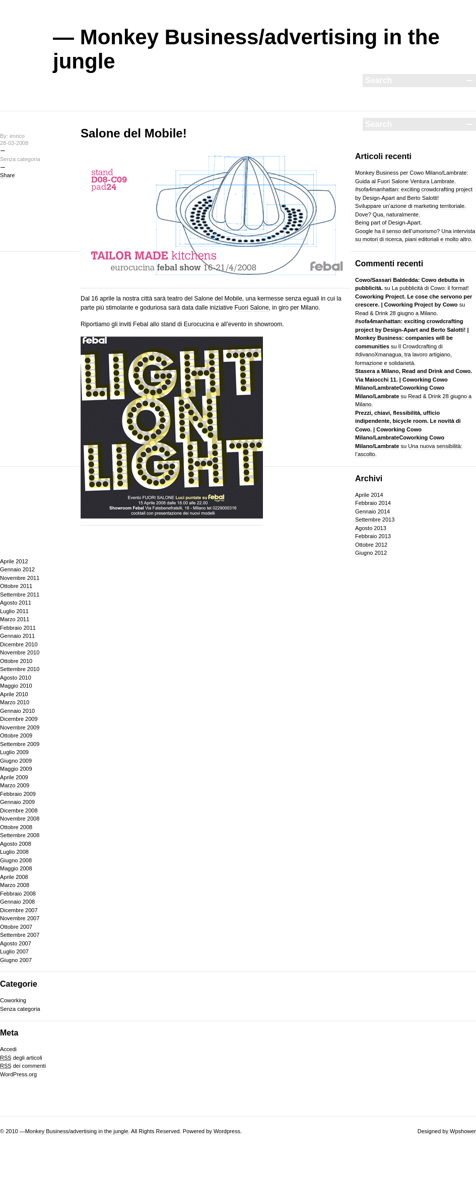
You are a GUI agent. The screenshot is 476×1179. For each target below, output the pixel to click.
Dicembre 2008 (19, 810)
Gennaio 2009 (17, 802)
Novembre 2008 (19, 819)
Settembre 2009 (19, 744)
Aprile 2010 (14, 694)
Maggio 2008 (16, 868)
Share (7, 175)
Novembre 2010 (19, 652)
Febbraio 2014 (373, 503)
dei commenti (23, 1066)
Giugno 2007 (16, 960)
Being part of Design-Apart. (388, 222)
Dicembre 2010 (19, 644)
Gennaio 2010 (17, 711)
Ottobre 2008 (16, 827)
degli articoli (21, 1058)
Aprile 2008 (14, 877)
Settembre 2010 (19, 669)
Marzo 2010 (14, 702)
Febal (140, 324)
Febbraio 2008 (18, 894)
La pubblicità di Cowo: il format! (430, 288)
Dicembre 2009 (19, 719)
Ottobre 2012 (371, 545)
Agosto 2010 (15, 678)
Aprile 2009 (14, 777)
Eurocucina (199, 324)
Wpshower (463, 1131)
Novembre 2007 (19, 918)
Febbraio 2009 (18, 794)
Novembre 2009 (19, 727)
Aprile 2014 (369, 495)
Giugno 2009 (16, 761)
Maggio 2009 (16, 769)
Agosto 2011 (15, 603)
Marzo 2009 (14, 785)
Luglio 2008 (14, 852)
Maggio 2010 (16, 686)
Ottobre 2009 (16, 735)
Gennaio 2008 (17, 902)
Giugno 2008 (16, 860)
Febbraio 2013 (373, 536)
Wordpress (227, 1131)
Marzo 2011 (14, 619)
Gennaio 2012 (17, 569)
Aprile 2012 (14, 561)
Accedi (8, 1049)
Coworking (13, 1000)
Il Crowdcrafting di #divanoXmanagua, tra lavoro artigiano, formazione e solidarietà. (403, 354)
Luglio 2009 (14, 752)
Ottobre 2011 (16, 586)
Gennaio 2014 (372, 511)
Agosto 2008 (15, 844)
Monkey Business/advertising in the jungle (76, 1131)
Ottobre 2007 (16, 927)
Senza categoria (20, 1009)
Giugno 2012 (371, 553)
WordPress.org (18, 1074)
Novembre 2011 (19, 578)
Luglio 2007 (14, 951)
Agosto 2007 (15, 943)
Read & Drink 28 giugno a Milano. (396, 313)
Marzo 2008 (14, 885)
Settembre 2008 (19, 835)
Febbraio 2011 (18, 628)
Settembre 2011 (19, 595)
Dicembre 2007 (19, 910)
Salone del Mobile (218, 298)
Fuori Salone (252, 307)
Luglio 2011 (14, 611)
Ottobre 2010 (16, 661)
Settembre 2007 (19, 935)
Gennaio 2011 (17, 636)
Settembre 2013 (374, 520)
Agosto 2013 (370, 528)
